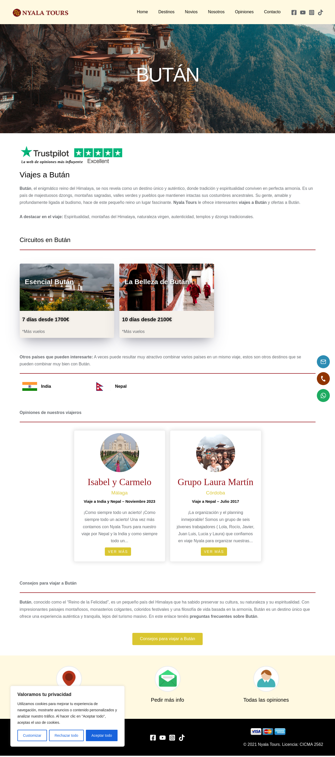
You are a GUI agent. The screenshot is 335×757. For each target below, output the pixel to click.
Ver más (118, 552)
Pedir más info (167, 701)
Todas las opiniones (266, 701)
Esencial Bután (53, 281)
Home (154, 12)
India (46, 386)
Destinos (176, 12)
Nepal (121, 386)
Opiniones (247, 12)
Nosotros (221, 12)
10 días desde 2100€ (147, 319)
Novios (198, 12)
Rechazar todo (66, 735)
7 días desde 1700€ (45, 319)
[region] (67, 716)
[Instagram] (312, 12)
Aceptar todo (101, 735)
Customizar (32, 735)
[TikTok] (320, 12)
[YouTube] (303, 12)
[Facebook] (294, 12)
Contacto (273, 12)
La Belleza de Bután (161, 281)
